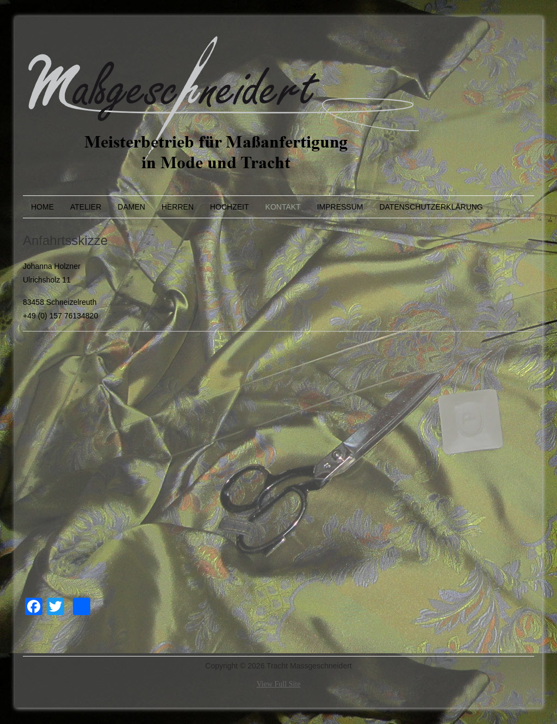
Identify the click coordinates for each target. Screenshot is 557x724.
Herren (178, 207)
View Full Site (279, 684)
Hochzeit (229, 207)
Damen (131, 207)
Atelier (85, 207)
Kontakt (283, 207)
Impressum (340, 207)
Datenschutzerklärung (430, 207)
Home (42, 207)
